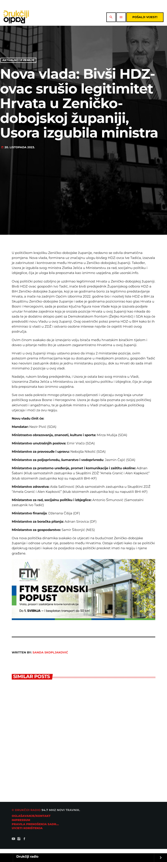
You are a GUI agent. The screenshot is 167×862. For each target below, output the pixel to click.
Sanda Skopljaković (50, 652)
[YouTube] (13, 839)
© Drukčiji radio (26, 810)
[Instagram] (19, 839)
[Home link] (16, 17)
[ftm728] (83, 619)
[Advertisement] (83, 182)
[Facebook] (24, 839)
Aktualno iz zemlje (18, 60)
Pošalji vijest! (144, 17)
